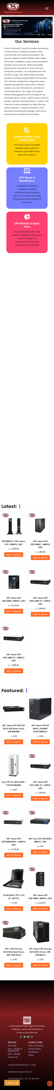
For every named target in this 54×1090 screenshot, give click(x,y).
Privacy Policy (34, 1049)
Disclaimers (33, 1052)
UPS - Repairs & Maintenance (15, 1050)
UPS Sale (12, 1046)
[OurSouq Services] (13, 6)
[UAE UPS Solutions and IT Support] (27, 1020)
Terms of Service (35, 1046)
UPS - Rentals (14, 1054)
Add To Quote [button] (13, 554)
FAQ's (31, 1055)
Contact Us (13, 1057)
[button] (4, 27)
